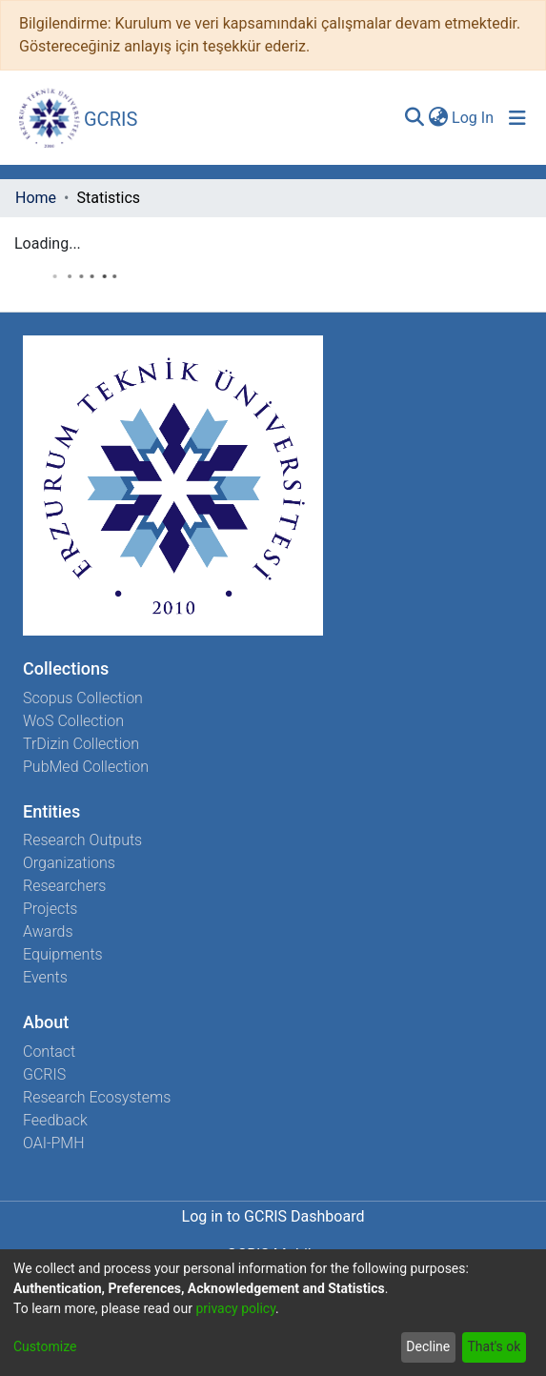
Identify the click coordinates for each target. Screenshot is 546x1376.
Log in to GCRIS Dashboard (273, 1216)
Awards (48, 931)
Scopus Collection (83, 698)
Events (45, 977)
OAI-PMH (54, 1143)
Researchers (64, 886)
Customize (44, 1346)
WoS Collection (73, 721)
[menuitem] (438, 118)
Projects (50, 909)
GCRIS (44, 1074)
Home (35, 198)
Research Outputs (82, 840)
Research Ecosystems (97, 1097)
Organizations (69, 863)
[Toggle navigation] (517, 118)
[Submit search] (414, 118)
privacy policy (235, 1308)
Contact (49, 1051)
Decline (428, 1346)
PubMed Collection (86, 767)
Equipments (63, 954)
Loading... (47, 243)
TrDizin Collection (81, 744)
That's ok (493, 1346)
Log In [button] (473, 118)
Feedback (55, 1120)
